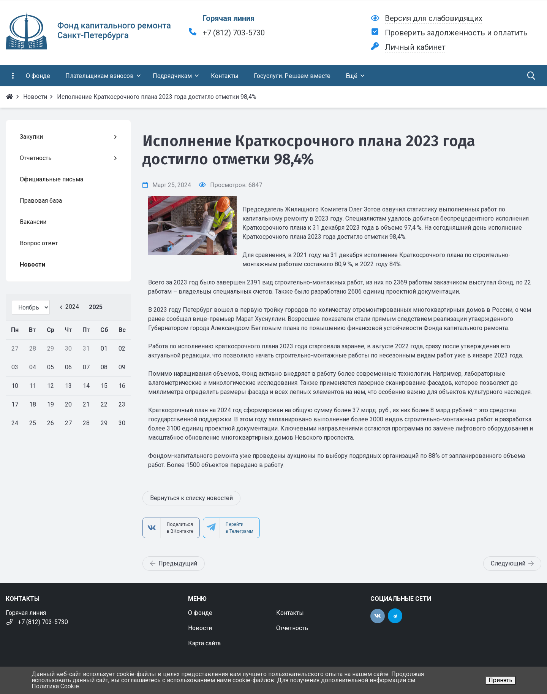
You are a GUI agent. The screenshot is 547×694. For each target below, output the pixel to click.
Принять (500, 680)
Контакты (290, 612)
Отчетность (292, 628)
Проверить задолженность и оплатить (456, 32)
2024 (72, 306)
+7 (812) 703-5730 (233, 32)
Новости (200, 628)
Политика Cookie (55, 686)
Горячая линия (228, 18)
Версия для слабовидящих (433, 18)
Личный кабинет (415, 47)
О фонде (200, 612)
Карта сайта (204, 643)
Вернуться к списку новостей (191, 498)
